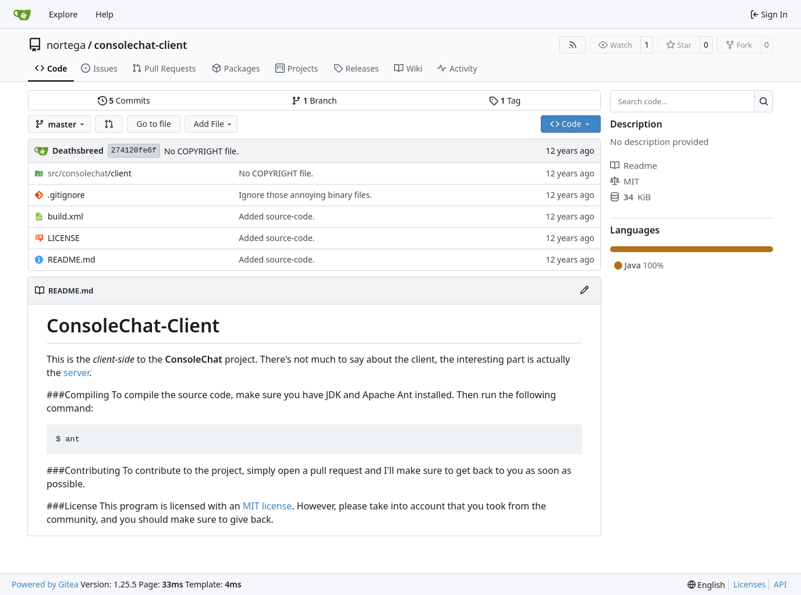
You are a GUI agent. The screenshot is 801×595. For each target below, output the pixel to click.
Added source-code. (276, 216)
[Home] (22, 14)
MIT (624, 181)
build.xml (65, 216)
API (780, 584)
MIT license (267, 506)
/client (90, 173)
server (76, 372)
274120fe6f (134, 150)
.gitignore (66, 194)
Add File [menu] (213, 123)
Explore (63, 14)
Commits (124, 100)
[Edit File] (584, 290)
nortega (66, 45)
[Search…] (763, 101)
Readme (633, 165)
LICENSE (64, 237)
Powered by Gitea (45, 584)
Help (104, 14)
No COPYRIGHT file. (201, 151)
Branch (314, 100)
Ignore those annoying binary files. (305, 194)
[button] (109, 124)
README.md (71, 259)
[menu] (706, 584)
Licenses (749, 584)
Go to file (153, 123)
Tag (504, 100)
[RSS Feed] (572, 45)
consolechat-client (140, 45)
